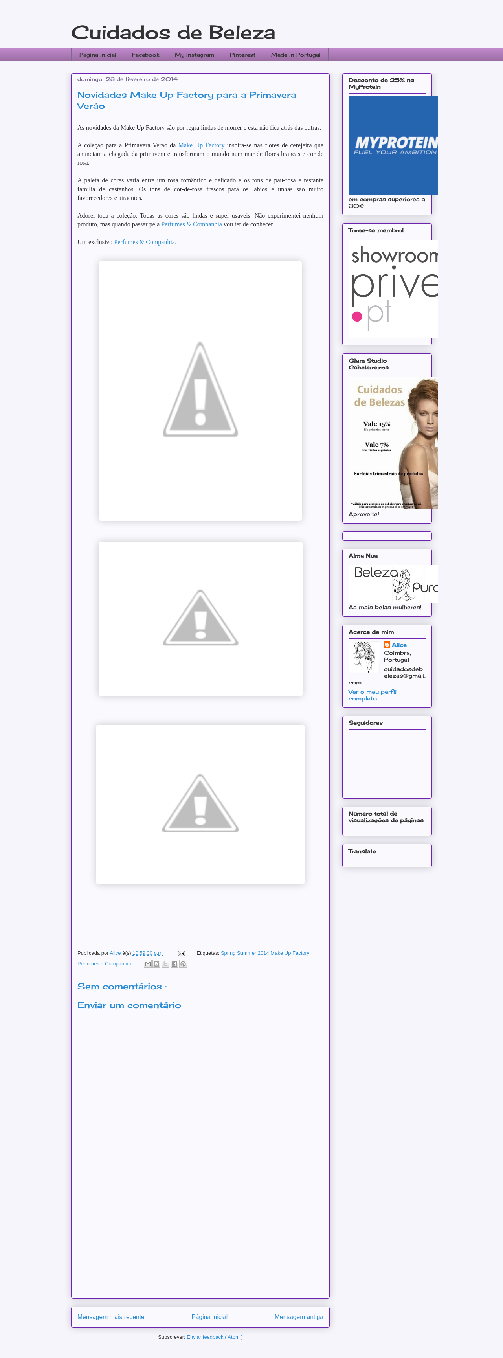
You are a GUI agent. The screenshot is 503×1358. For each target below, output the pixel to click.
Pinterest (242, 54)
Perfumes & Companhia (191, 224)
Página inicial (97, 54)
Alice (399, 644)
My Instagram (194, 54)
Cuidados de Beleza (173, 32)
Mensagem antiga (299, 1317)
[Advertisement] (200, 1243)
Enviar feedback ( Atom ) (214, 1337)
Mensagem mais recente (111, 1317)
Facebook (145, 54)
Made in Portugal (296, 54)
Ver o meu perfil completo (373, 695)
